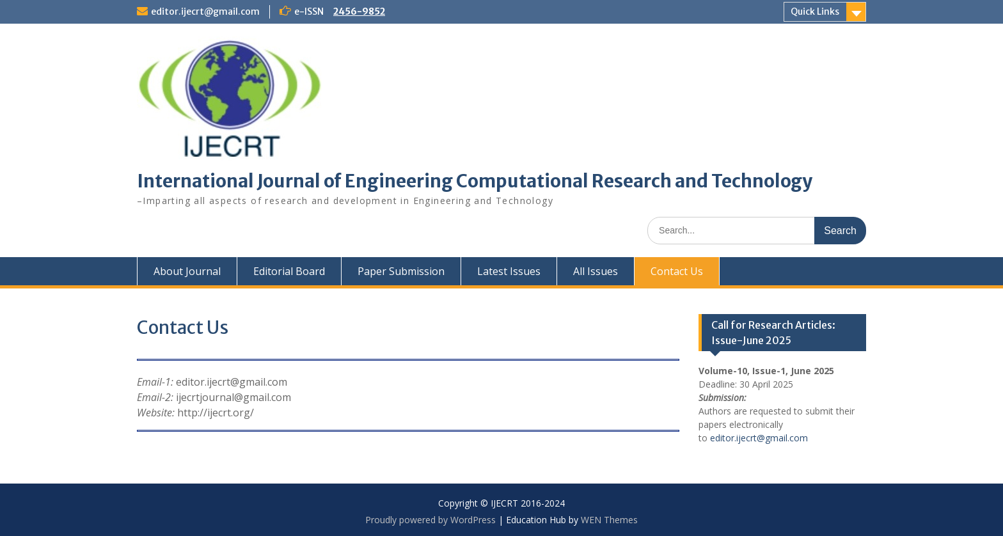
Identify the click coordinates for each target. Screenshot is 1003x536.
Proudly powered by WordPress (430, 520)
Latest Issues (509, 271)
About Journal (187, 271)
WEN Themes (609, 520)
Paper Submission (401, 271)
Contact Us (677, 271)
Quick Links (815, 11)
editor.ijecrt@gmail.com (205, 11)
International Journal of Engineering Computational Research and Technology (474, 181)
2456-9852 (359, 11)
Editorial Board (289, 271)
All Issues (595, 271)
